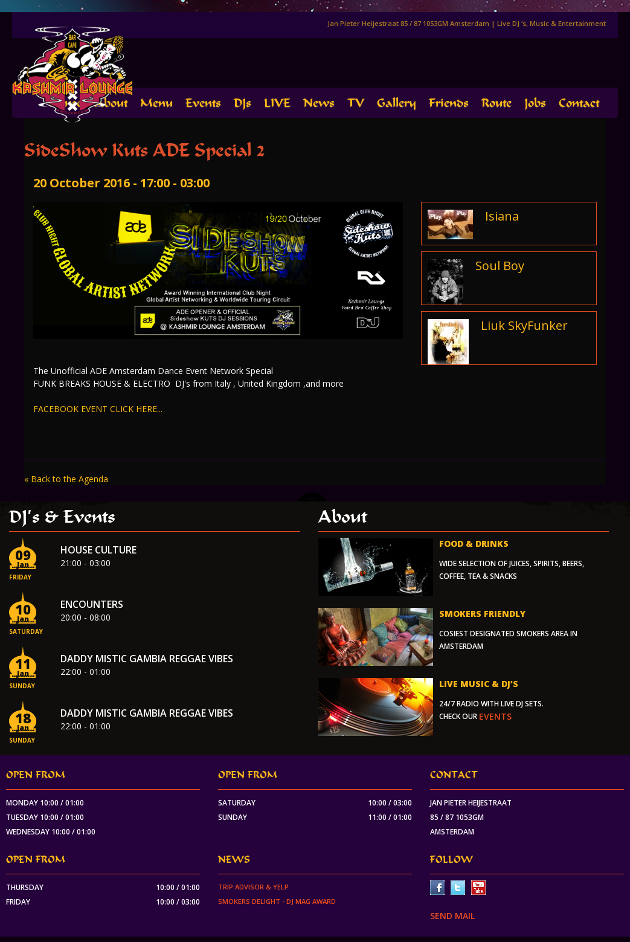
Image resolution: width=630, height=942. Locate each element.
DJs (242, 103)
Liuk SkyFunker (524, 325)
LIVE (277, 103)
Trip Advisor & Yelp (253, 886)
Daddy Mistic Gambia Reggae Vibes (146, 658)
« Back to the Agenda (66, 479)
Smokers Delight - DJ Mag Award (277, 901)
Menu (156, 103)
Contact (579, 103)
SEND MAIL (452, 915)
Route (496, 103)
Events (203, 103)
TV (355, 103)
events (495, 716)
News (319, 103)
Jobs (535, 103)
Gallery (396, 103)
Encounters (91, 604)
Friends (449, 103)
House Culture (98, 549)
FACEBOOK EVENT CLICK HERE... (97, 409)
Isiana (502, 216)
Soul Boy (499, 265)
